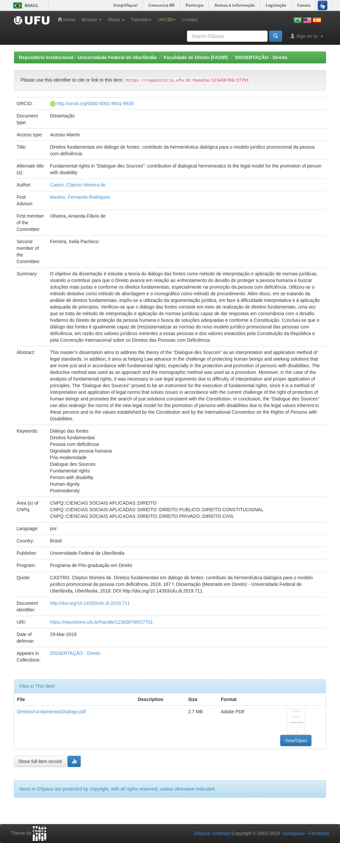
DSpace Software (212, 833)
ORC (166, 19)
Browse (92, 19)
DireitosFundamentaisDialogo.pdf (51, 711)
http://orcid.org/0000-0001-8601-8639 (94, 103)
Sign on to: (306, 36)
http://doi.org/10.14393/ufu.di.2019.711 (90, 603)
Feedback (319, 833)
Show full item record (40, 761)
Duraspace (293, 833)
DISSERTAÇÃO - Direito (261, 57)
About (116, 19)
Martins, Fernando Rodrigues (80, 197)
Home (66, 19)
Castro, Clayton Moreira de (78, 184)
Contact (190, 19)
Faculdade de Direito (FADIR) (196, 57)
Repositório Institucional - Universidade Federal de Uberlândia (88, 57)
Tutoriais (140, 19)
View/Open (296, 740)
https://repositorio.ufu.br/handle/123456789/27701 (101, 622)
